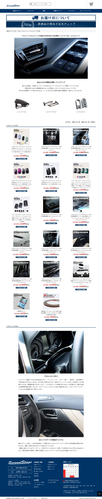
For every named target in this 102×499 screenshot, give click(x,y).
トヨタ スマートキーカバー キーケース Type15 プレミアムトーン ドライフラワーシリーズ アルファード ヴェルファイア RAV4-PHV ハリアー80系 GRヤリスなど (21, 150)
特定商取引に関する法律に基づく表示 (15, 498)
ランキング (30, 10)
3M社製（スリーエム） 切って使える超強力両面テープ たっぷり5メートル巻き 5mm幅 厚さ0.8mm (51, 313)
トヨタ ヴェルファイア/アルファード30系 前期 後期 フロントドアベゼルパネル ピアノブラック (81, 250)
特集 (44, 10)
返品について (51, 469)
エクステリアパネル (51, 112)
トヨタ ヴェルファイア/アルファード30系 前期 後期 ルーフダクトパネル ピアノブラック (21, 250)
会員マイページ (38, 466)
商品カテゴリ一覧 (11, 31)
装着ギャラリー (58, 10)
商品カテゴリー (17, 10)
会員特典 (36, 476)
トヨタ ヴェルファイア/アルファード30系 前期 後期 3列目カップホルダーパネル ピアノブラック (51, 280)
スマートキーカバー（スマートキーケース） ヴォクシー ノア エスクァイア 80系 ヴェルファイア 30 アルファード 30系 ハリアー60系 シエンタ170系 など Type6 (21, 218)
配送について (51, 466)
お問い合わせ (21, 472)
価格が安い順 (76, 122)
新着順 (93, 122)
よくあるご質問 (52, 482)
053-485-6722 (21, 468)
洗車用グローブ (21, 311)
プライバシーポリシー (32, 498)
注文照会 (36, 473)
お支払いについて (52, 464)
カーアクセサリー (81, 112)
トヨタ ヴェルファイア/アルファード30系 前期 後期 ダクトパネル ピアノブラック (51, 216)
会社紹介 (36, 486)
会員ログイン (37, 464)
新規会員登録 (37, 469)
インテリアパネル (21, 112)
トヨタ (18, 31)
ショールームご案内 (39, 482)
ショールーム (71, 10)
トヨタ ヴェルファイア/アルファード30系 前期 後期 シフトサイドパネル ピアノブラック (51, 148)
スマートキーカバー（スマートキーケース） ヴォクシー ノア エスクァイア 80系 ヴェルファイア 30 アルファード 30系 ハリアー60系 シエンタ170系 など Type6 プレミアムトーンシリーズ (81, 184)
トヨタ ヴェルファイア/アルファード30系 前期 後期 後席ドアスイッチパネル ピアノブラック (21, 280)
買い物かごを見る (38, 471)
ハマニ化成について (39, 484)
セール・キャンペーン (85, 10)
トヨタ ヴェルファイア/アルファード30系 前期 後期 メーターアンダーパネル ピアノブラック (51, 250)
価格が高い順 (85, 122)
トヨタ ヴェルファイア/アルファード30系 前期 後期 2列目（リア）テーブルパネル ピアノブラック (81, 148)
